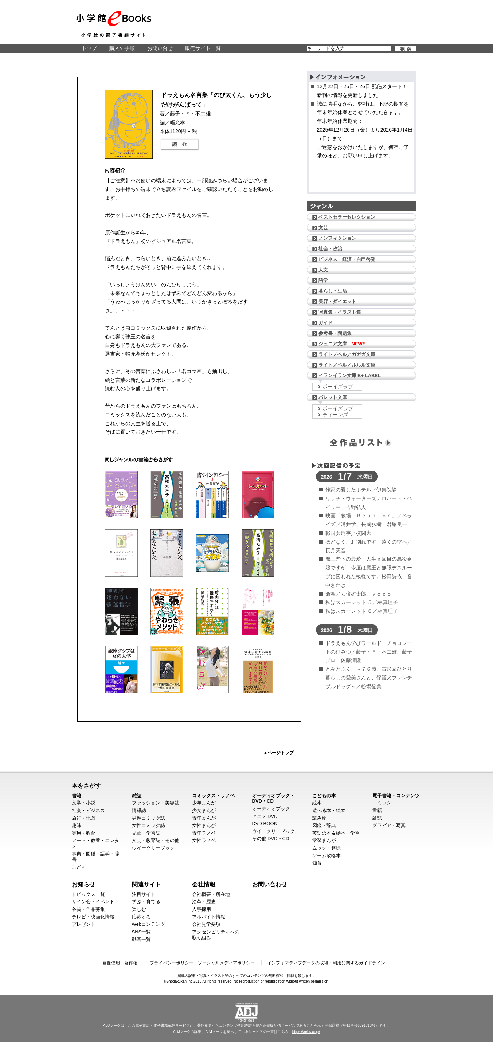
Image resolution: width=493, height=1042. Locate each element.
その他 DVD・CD (270, 838)
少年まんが (204, 803)
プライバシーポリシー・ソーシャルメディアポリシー (202, 962)
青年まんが (204, 818)
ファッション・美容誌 (155, 803)
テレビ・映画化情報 (93, 917)
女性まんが (204, 825)
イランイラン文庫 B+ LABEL (349, 375)
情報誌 (139, 810)
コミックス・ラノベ (213, 795)
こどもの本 (324, 795)
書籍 (76, 795)
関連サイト (146, 884)
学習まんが (324, 840)
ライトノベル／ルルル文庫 (346, 365)
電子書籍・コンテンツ (396, 795)
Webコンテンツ (148, 924)
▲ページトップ (278, 752)
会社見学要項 (206, 924)
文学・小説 (83, 803)
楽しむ (139, 909)
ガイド (325, 322)
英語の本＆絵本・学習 (336, 833)
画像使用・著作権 (119, 962)
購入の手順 (122, 48)
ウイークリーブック (153, 848)
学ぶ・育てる (146, 901)
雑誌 (136, 795)
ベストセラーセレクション (346, 217)
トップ (89, 48)
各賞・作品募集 (88, 909)
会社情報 (203, 884)
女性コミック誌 (148, 825)
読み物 (319, 818)
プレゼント (83, 924)
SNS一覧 (141, 932)
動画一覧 (141, 939)
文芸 (323, 227)
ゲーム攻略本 (326, 855)
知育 (317, 863)
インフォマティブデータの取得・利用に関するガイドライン (326, 962)
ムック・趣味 (326, 848)
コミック (381, 803)
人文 (323, 270)
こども (79, 867)
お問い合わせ (269, 884)
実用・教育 (83, 833)
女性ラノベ (204, 840)
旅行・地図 (83, 818)
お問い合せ (160, 48)
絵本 (317, 803)
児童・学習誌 (146, 833)
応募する (141, 917)
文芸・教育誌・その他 (155, 840)
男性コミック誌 (148, 818)
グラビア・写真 (389, 825)
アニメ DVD (265, 816)
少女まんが (204, 810)
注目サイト (144, 894)
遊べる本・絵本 (328, 810)
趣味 (76, 825)
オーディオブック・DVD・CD (273, 798)
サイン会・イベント (93, 901)
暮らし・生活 (332, 291)
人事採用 (201, 909)
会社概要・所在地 (211, 894)
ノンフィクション (337, 238)
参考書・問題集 (335, 333)
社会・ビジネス (88, 810)
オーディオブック (271, 808)
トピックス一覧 (88, 894)
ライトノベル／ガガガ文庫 (346, 354)
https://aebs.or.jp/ (306, 1032)
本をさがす (86, 785)
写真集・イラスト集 (339, 312)
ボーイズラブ (337, 386)
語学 (323, 280)
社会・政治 (330, 248)
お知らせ (83, 884)
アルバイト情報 (208, 917)
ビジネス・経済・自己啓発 (346, 259)
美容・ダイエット (337, 301)
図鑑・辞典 (324, 825)
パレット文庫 (332, 397)
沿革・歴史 (204, 901)
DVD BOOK (264, 823)
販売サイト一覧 (203, 48)
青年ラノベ (204, 833)
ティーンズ (335, 415)
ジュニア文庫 (342, 343)
